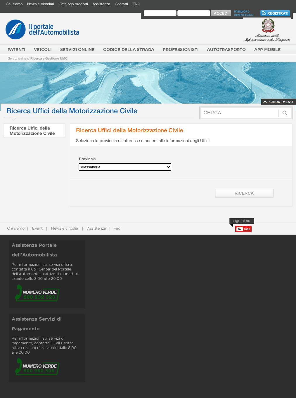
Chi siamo (14, 4)
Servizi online (17, 58)
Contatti (121, 4)
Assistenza (101, 4)
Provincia (87, 159)
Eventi (37, 229)
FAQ (136, 4)
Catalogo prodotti (73, 4)
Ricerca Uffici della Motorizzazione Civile (32, 130)
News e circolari (40, 4)
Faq (116, 229)
